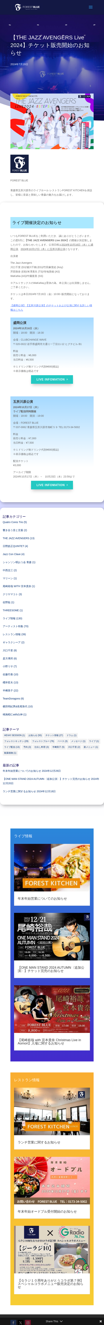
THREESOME (11, 610)
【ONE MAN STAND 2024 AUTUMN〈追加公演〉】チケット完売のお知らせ (46, 778)
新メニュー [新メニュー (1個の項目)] (91, 747)
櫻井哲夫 (8, 682)
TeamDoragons (11, 698)
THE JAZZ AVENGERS (16, 538)
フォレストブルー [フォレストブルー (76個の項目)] (43, 741)
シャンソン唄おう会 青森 (17, 562)
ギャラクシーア (12, 642)
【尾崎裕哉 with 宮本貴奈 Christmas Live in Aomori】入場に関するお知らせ (49, 1041)
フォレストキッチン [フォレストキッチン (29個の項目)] (16, 741)
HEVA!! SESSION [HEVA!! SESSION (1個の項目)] (14, 735)
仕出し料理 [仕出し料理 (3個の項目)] (41, 747)
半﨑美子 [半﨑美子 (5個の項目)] (58, 747)
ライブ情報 (9, 618)
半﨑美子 (8, 690)
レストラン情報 (12, 634)
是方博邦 (8, 658)
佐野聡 (6, 602)
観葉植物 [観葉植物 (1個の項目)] (10, 753)
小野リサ (8, 666)
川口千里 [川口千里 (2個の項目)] (74, 747)
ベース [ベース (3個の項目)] (63, 741)
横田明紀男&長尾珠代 (15, 706)
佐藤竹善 (8, 674)
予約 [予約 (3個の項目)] (27, 747)
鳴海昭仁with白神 (13, 714)
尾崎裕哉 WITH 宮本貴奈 (17, 586)
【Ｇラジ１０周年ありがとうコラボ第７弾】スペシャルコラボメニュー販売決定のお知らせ (50, 1284)
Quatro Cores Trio (13, 522)
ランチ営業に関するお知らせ (19, 791)
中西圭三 (8, 570)
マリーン (8, 578)
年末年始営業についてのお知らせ (22, 770)
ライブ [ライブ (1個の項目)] (94, 741)
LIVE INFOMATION (50, 379)
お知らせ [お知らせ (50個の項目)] (35, 735)
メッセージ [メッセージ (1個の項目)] (78, 741)
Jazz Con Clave (12, 554)
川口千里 (8, 650)
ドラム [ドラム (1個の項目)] (71, 735)
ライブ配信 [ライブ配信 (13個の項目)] (12, 747)
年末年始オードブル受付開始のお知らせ (47, 1211)
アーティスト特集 (13, 626)
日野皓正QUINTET (13, 546)
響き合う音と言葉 (13, 530)
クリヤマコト (10, 594)
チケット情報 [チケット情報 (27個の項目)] (54, 735)
